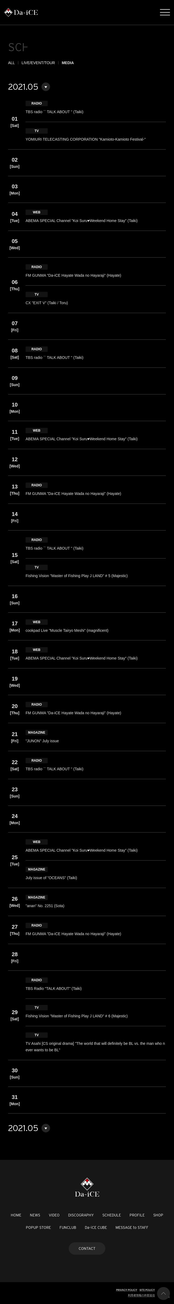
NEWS (35, 1215)
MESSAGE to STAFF (132, 1227)
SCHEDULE (111, 1215)
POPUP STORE (38, 1227)
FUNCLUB (68, 1227)
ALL (11, 63)
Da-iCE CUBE (96, 1227)
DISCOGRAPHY (81, 1215)
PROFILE (137, 1215)
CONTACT (87, 1248)
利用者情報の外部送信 (141, 1295)
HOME (16, 1215)
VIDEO (54, 1215)
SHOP (158, 1215)
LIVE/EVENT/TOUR (38, 63)
